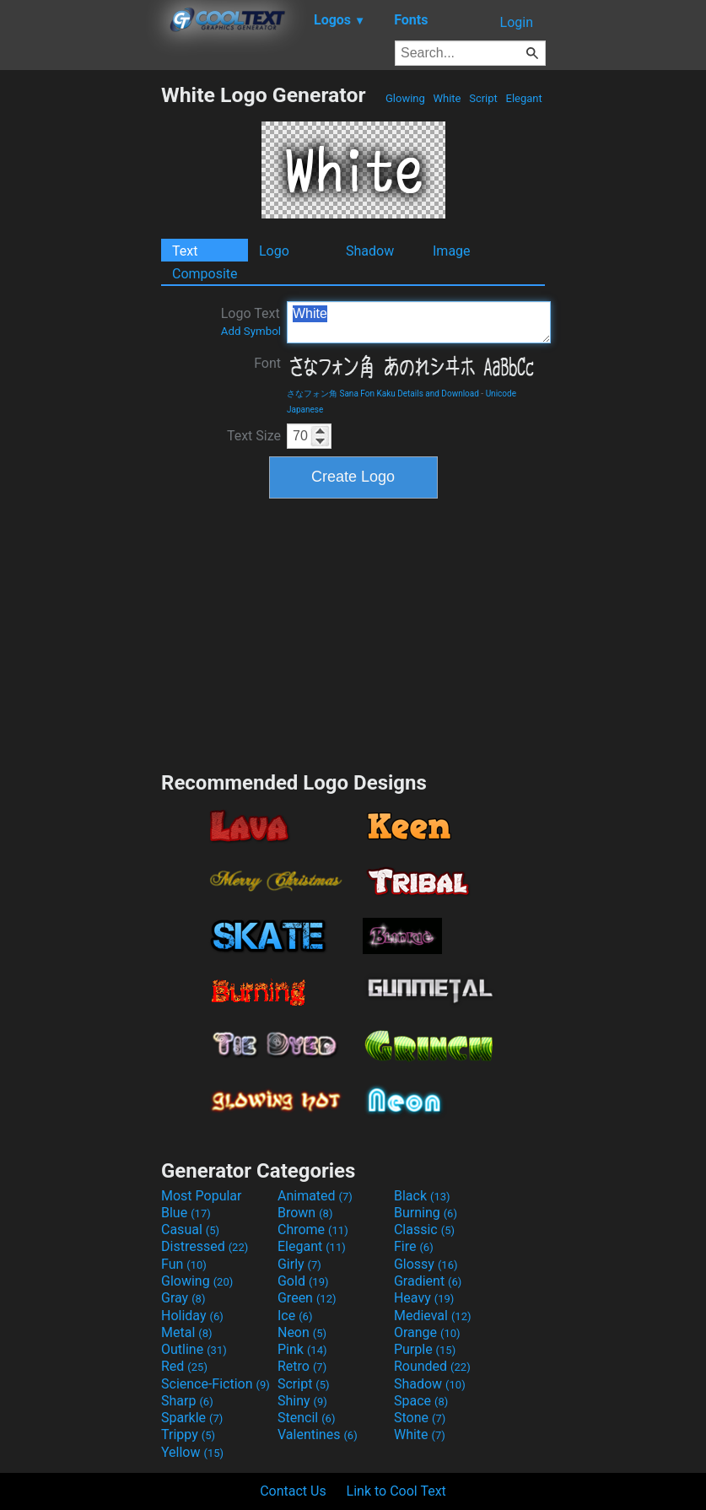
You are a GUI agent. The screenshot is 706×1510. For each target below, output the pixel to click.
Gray (183, 1298)
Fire (414, 1246)
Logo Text (251, 321)
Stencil (306, 1418)
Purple (424, 1349)
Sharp (187, 1401)
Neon (302, 1332)
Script (483, 98)
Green (307, 1298)
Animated (315, 1196)
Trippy (188, 1434)
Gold (303, 1281)
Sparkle (192, 1418)
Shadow (370, 251)
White (446, 98)
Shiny (302, 1401)
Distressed (204, 1246)
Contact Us (293, 1491)
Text (184, 251)
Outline (194, 1349)
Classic (424, 1229)
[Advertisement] (80, 336)
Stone (419, 1418)
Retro (302, 1366)
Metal (187, 1332)
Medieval (433, 1316)
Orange (427, 1332)
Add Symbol (251, 331)
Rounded (432, 1366)
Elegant (524, 98)
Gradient (427, 1281)
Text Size (254, 436)
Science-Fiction (215, 1384)
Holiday (192, 1316)
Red (184, 1366)
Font (267, 363)
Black (422, 1196)
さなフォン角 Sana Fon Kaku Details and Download (383, 393)
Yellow (192, 1452)
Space (421, 1401)
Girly (299, 1264)
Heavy (424, 1298)
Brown (305, 1213)
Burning (425, 1213)
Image (452, 251)
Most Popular (201, 1196)
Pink (302, 1349)
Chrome (313, 1229)
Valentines (318, 1434)
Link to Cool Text (396, 1491)
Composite (205, 274)
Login (516, 22)
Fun (184, 1264)
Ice (295, 1316)
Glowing (405, 98)
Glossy (426, 1264)
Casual (190, 1229)
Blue (186, 1213)
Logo (274, 251)
